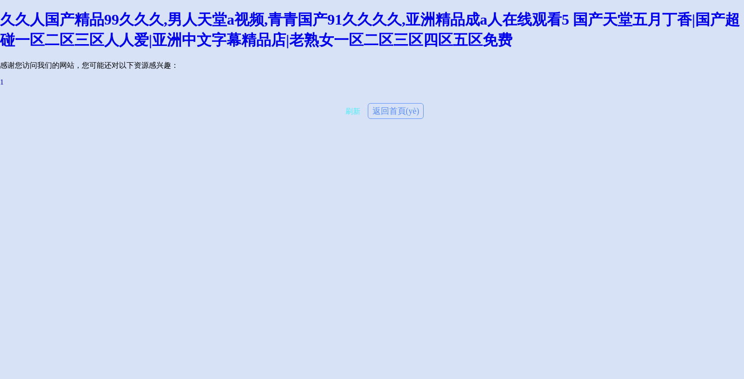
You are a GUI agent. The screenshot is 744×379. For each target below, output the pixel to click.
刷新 (352, 111)
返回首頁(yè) (395, 111)
